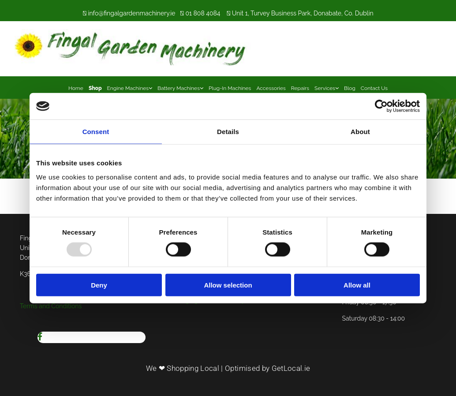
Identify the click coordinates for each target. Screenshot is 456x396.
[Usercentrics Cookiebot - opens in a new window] (381, 106)
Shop (95, 88)
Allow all (357, 284)
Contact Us (374, 88)
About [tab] (360, 131)
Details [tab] (228, 131)
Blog (349, 88)
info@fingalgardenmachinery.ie (131, 13)
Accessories (270, 88)
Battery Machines (178, 88)
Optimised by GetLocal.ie (267, 368)
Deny (99, 284)
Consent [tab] (95, 131)
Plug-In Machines (230, 88)
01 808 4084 (202, 13)
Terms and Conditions (51, 306)
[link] (130, 87)
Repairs (300, 88)
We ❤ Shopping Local (182, 368)
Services (324, 88)
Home (75, 88)
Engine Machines (128, 88)
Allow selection (228, 284)
